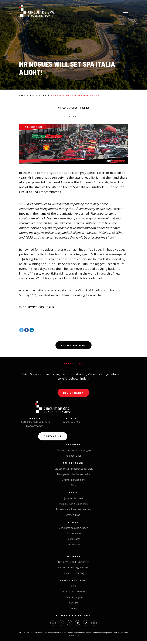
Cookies (88, 632)
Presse (73, 608)
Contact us (53, 436)
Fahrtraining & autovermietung (73, 509)
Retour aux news (73, 345)
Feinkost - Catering (73, 573)
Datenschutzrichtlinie (74, 632)
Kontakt (73, 602)
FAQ (73, 586)
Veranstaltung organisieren (73, 567)
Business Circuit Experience (73, 562)
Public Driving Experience (73, 503)
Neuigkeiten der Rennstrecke (73, 474)
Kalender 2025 (74, 455)
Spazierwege (73, 533)
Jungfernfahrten (73, 498)
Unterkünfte (73, 544)
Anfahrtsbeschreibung (73, 591)
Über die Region (74, 597)
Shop (73, 485)
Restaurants (73, 539)
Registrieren (73, 392)
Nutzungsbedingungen (102, 632)
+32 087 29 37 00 (70, 421)
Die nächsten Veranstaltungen (74, 450)
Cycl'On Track (73, 515)
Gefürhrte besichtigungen (73, 528)
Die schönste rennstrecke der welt (73, 468)
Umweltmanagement (73, 479)
